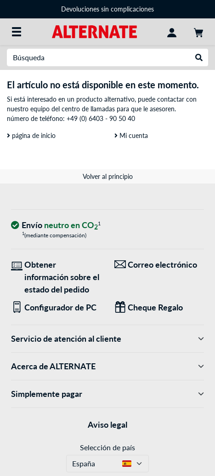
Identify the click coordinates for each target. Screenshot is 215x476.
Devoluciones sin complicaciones (107, 9)
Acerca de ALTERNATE (107, 366)
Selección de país (107, 447)
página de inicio (31, 135)
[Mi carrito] (198, 32)
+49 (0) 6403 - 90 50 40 (101, 118)
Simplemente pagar (107, 394)
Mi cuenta (131, 135)
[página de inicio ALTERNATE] (94, 31)
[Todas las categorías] (16, 31)
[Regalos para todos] (159, 307)
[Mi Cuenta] (171, 32)
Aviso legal (107, 424)
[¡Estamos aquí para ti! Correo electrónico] (159, 264)
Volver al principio (108, 176)
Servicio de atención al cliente (107, 339)
